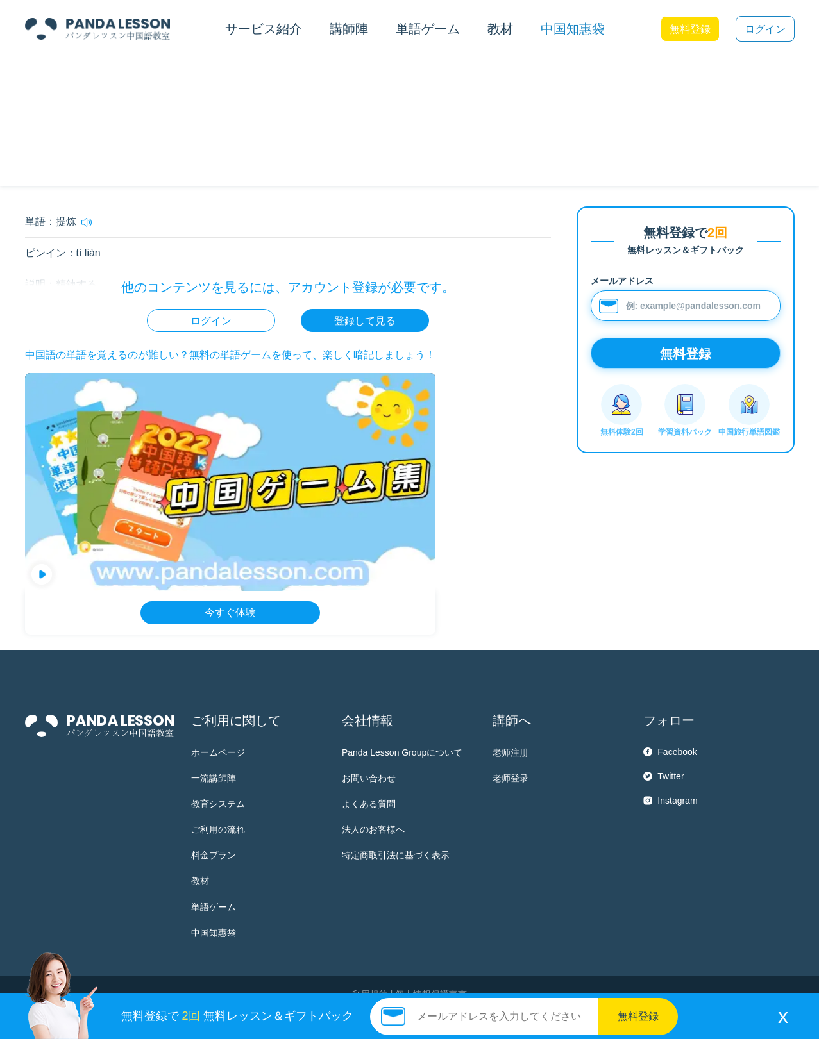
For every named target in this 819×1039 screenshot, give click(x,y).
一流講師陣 (213, 778)
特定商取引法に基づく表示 (396, 855)
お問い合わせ (369, 778)
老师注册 (510, 752)
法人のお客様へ (373, 829)
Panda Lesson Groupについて (402, 752)
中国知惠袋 (573, 29)
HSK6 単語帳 (114, 80)
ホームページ (218, 752)
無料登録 (690, 29)
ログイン (765, 29)
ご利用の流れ (218, 829)
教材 (200, 881)
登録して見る (365, 320)
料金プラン (213, 855)
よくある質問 (369, 804)
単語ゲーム (213, 907)
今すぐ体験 (230, 612)
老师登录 (510, 778)
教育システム (218, 804)
